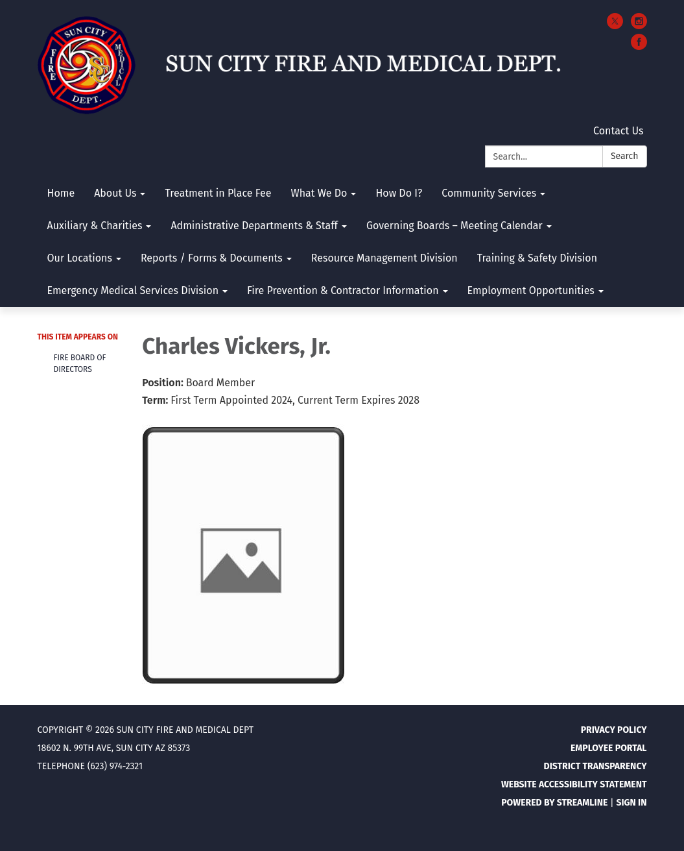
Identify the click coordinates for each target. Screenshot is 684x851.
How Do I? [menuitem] (398, 193)
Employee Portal (609, 748)
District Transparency (595, 766)
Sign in (631, 802)
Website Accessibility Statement (574, 784)
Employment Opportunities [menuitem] (531, 290)
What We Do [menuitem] (318, 193)
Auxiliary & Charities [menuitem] (95, 225)
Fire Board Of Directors (80, 363)
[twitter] (615, 25)
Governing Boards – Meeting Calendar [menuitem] (454, 225)
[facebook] (639, 46)
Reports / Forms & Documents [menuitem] (212, 258)
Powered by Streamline (554, 802)
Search (625, 156)
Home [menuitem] (61, 193)
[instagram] (639, 25)
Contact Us (618, 131)
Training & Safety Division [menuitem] (537, 258)
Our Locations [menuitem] (79, 258)
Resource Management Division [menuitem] (384, 258)
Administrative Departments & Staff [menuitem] (254, 225)
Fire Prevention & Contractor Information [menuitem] (343, 290)
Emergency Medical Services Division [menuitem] (133, 290)
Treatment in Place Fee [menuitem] (218, 193)
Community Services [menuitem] (489, 193)
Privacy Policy (614, 729)
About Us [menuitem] (115, 193)
